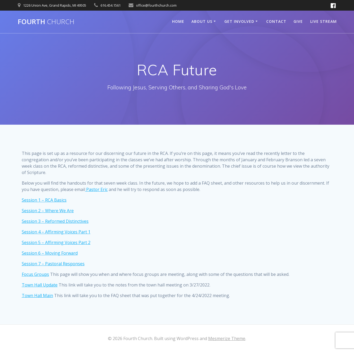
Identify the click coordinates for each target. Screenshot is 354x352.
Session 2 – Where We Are (48, 211)
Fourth (46, 21)
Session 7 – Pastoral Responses (53, 264)
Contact (276, 21)
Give (298, 21)
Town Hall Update (40, 285)
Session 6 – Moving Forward (50, 253)
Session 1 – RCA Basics (44, 200)
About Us (201, 21)
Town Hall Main (37, 295)
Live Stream (323, 21)
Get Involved (239, 21)
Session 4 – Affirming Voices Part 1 (56, 232)
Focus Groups (35, 274)
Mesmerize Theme (226, 338)
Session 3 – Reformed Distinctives (55, 221)
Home (178, 21)
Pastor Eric (96, 189)
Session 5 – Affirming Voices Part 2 (56, 242)
